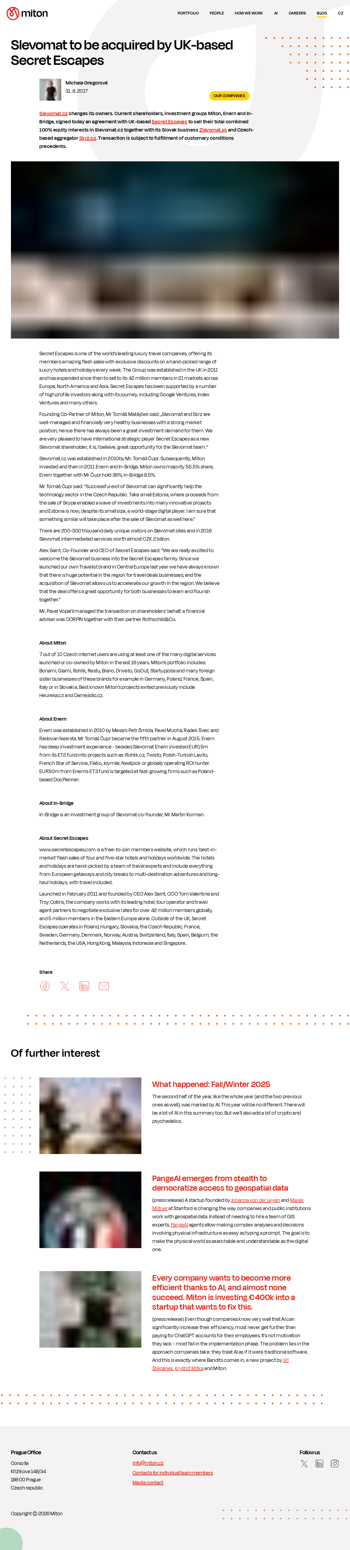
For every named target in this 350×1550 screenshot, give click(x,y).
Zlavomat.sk (213, 129)
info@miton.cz (148, 1463)
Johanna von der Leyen (255, 1200)
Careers (297, 13)
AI (276, 13)
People (217, 13)
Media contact (148, 1482)
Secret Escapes (169, 121)
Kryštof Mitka (189, 1368)
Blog (322, 13)
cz (340, 13)
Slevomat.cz (53, 113)
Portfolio (188, 13)
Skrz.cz (87, 138)
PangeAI (179, 1224)
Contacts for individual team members (173, 1472)
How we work (249, 13)
